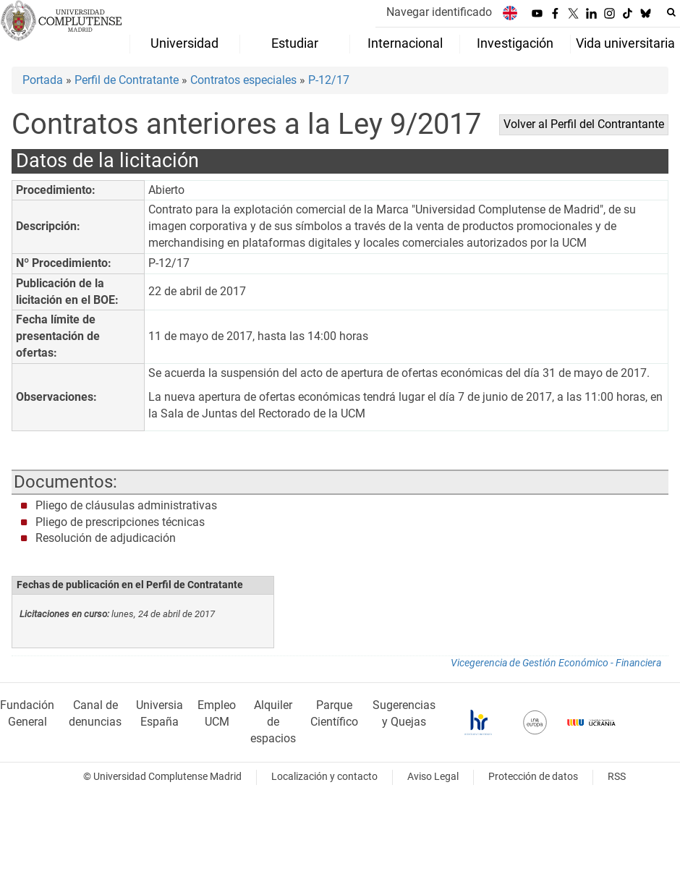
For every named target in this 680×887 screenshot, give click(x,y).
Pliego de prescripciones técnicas (120, 522)
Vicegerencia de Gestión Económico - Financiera (556, 663)
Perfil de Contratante (127, 80)
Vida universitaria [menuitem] (625, 43)
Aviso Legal (433, 777)
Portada (42, 80)
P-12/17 (328, 80)
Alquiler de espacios (273, 721)
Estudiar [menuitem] (294, 43)
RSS (617, 777)
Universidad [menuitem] (184, 43)
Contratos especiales (243, 80)
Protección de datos (533, 777)
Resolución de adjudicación (105, 538)
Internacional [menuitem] (405, 43)
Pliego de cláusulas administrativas (126, 505)
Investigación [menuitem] (515, 43)
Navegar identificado (439, 12)
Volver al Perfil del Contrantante (583, 124)
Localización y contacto (324, 777)
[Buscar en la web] (671, 12)
